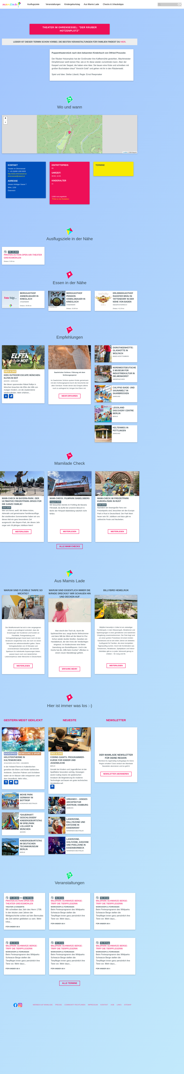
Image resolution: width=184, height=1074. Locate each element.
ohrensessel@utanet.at (16, 176)
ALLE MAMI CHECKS (69, 566)
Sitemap (127, 1024)
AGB (112, 1024)
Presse (58, 1024)
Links (119, 1024)
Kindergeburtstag (72, 4)
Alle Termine (69, 1002)
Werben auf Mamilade (43, 1024)
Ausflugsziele (33, 4)
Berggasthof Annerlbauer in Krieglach (29, 296)
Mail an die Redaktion (60, 199)
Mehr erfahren (70, 396)
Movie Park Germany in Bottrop (26, 817)
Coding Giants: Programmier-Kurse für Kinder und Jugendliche (67, 779)
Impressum (93, 1024)
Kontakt (104, 1024)
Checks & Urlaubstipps (113, 4)
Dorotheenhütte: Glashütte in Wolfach (123, 350)
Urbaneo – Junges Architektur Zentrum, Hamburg (77, 821)
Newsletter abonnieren (116, 793)
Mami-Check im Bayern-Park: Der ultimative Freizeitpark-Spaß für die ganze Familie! (21, 501)
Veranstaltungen (53, 4)
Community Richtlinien (74, 1024)
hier (123, 42)
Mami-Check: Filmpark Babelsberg (70, 498)
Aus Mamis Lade (91, 4)
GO (180, 4)
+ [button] (5, 118)
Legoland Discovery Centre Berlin (123, 410)
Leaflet (125, 152)
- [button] (5, 122)
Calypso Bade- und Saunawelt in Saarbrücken (123, 390)
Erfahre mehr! (69, 688)
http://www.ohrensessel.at (17, 174)
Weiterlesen (22, 551)
